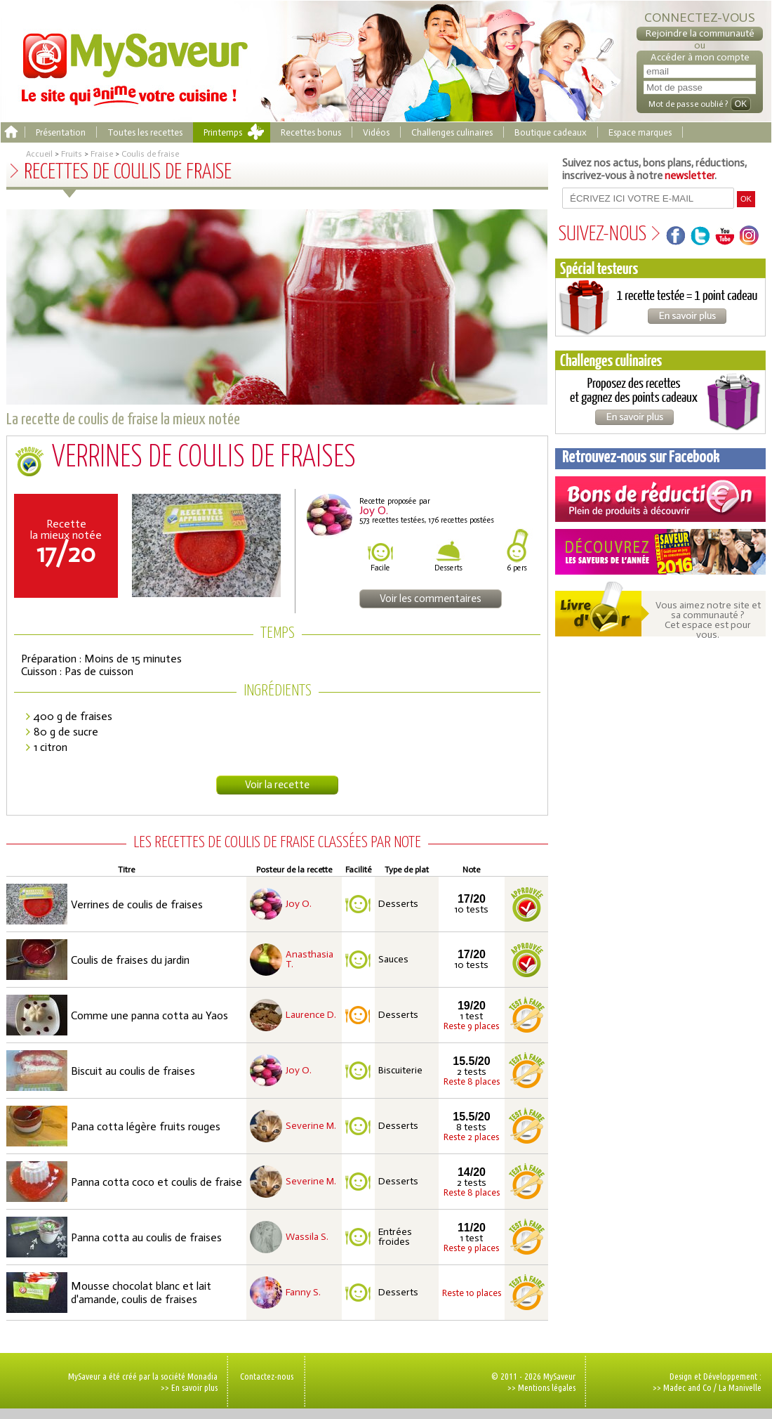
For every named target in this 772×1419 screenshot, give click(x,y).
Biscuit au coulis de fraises (133, 1071)
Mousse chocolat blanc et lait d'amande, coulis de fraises (141, 1292)
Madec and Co (687, 1387)
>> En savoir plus (189, 1387)
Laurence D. (311, 1015)
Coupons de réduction (660, 499)
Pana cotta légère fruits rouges (145, 1126)
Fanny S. (303, 1292)
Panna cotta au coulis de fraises (146, 1237)
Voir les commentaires (430, 598)
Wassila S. (307, 1237)
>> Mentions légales (541, 1387)
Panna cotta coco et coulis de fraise (156, 1182)
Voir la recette (277, 784)
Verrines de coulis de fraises (137, 904)
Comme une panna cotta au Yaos (149, 1015)
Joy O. (299, 904)
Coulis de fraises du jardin (130, 960)
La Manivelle (740, 1387)
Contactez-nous (266, 1376)
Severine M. (311, 1126)
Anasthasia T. (309, 959)
